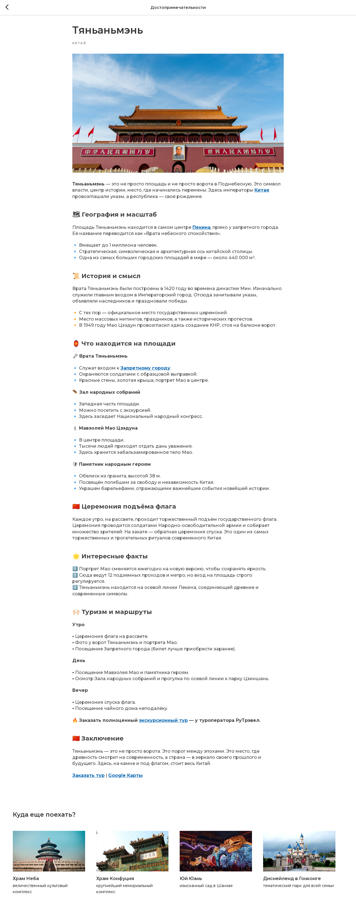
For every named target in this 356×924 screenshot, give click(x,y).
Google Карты (125, 778)
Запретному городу (145, 370)
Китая (261, 192)
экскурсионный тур (163, 722)
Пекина (201, 229)
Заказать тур (88, 778)
